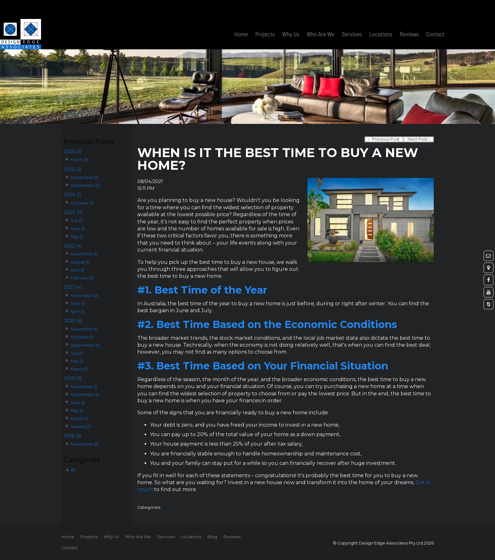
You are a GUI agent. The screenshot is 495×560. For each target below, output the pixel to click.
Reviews (409, 15)
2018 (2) (72, 436)
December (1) (84, 177)
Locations (380, 15)
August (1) (79, 262)
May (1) (76, 236)
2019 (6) (73, 378)
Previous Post (385, 139)
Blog (212, 536)
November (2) (84, 295)
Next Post (417, 139)
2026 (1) (72, 152)
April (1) (77, 269)
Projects (265, 15)
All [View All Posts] (72, 469)
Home (241, 15)
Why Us (290, 15)
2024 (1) (72, 195)
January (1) (80, 426)
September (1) (84, 185)
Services (352, 15)
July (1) (76, 220)
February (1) (82, 277)
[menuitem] (67, 537)
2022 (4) (73, 246)
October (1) (81, 202)
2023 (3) (73, 212)
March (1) (79, 159)
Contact (435, 15)
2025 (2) (72, 169)
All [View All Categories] (167, 507)
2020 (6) (73, 321)
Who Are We (320, 15)
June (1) (77, 228)
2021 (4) (72, 287)
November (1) (84, 253)
